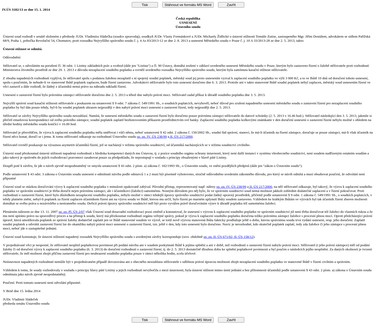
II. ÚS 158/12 (243, 237)
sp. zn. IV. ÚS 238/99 (152, 136)
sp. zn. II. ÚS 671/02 (217, 237)
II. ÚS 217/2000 (181, 136)
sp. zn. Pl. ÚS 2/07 (72, 212)
